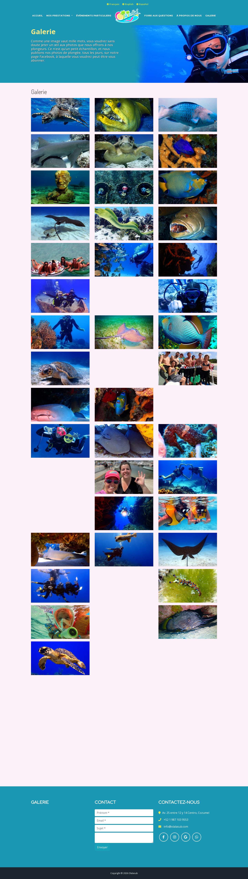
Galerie (210, 15)
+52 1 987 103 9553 (175, 820)
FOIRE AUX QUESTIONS (158, 15)
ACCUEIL (37, 15)
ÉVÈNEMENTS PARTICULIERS (93, 15)
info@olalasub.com (175, 826)
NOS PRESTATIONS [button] (58, 15)
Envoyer (102, 847)
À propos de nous (189, 15)
